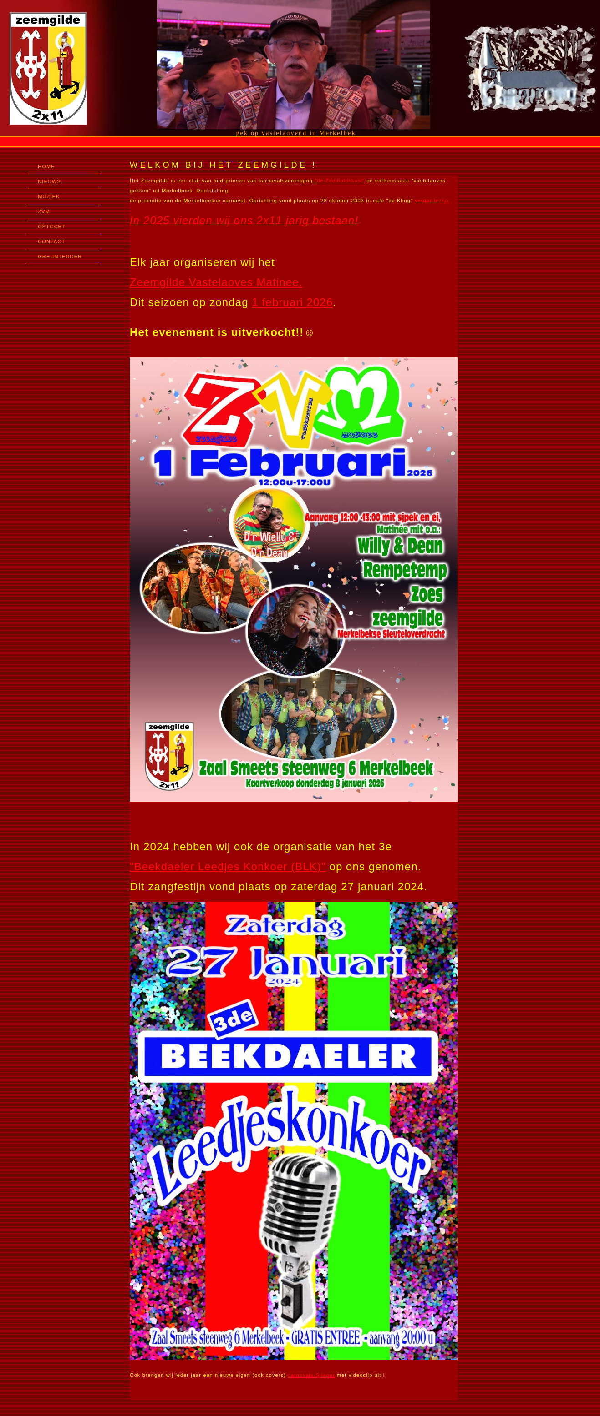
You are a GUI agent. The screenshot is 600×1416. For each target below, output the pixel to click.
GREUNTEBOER (60, 256)
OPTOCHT (52, 226)
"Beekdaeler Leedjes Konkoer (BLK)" (228, 866)
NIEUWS (49, 181)
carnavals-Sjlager (311, 1375)
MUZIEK (49, 196)
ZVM (44, 211)
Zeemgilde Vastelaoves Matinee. (216, 282)
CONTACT (51, 241)
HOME (46, 166)
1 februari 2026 (292, 302)
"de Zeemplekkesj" (340, 180)
